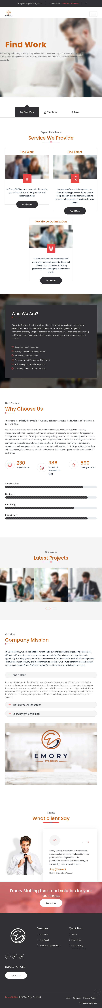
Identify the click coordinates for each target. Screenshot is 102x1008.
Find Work (43, 934)
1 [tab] (48, 608)
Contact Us (51, 903)
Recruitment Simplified (24, 713)
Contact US (16, 975)
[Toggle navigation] (93, 14)
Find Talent (17, 675)
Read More (27, 204)
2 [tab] (54, 608)
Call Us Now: (63, 3)
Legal (68, 998)
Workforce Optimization (24, 704)
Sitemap (77, 998)
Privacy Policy (77, 945)
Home (74, 934)
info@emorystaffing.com (29, 3)
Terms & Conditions (88, 1003)
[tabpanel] (51, 57)
